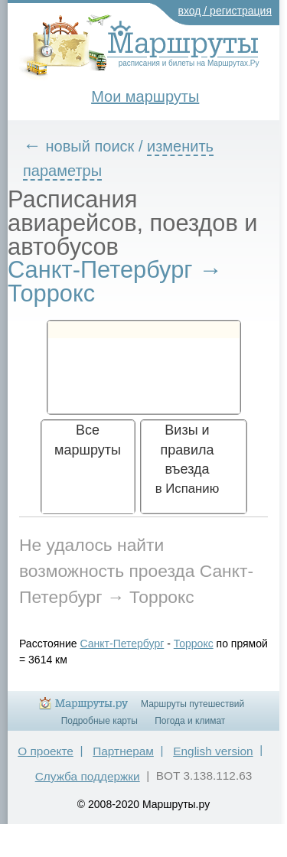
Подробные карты (99, 720)
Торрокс (194, 643)
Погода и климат (190, 720)
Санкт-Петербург (122, 643)
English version (213, 751)
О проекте (45, 751)
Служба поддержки (87, 776)
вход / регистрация (225, 11)
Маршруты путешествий (192, 704)
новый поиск (90, 146)
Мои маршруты (145, 96)
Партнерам (123, 751)
